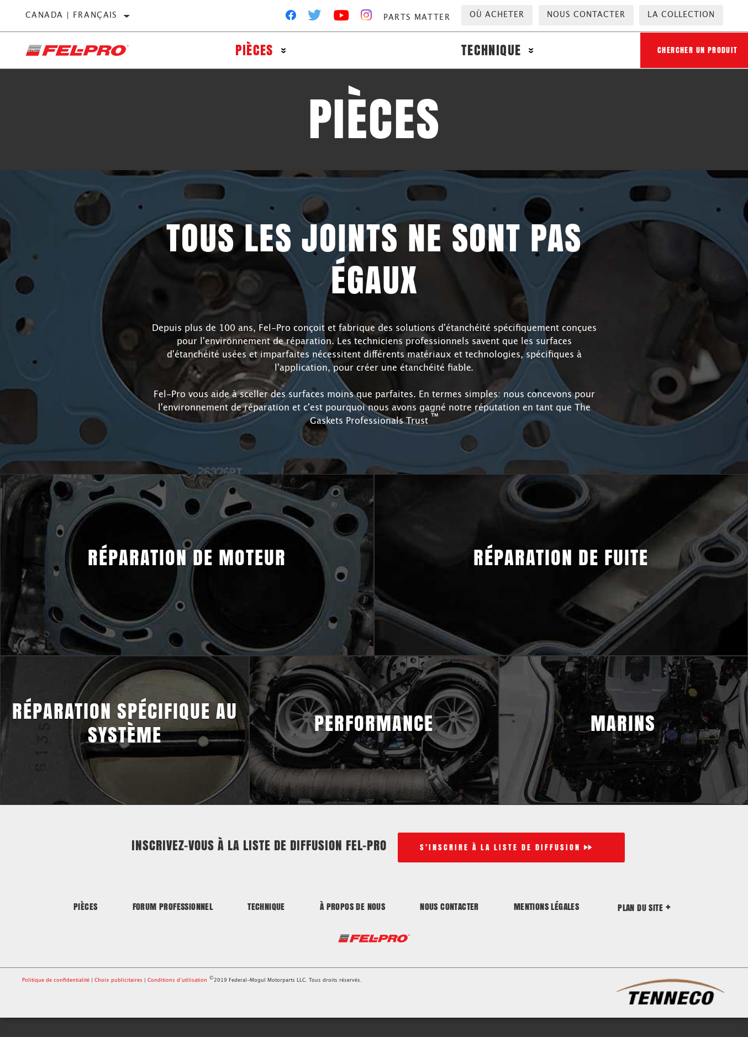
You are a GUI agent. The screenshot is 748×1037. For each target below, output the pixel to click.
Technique (485, 51)
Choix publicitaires (118, 999)
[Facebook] (291, 18)
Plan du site (644, 926)
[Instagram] (366, 18)
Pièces (252, 51)
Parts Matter (416, 18)
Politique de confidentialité (55, 999)
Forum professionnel (173, 925)
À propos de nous (352, 925)
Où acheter (497, 15)
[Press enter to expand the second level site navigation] (281, 51)
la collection (681, 15)
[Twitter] (315, 18)
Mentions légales (546, 925)
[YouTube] (342, 18)
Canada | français (71, 15)
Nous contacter (586, 15)
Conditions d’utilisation (177, 999)
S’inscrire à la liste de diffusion (500, 866)
